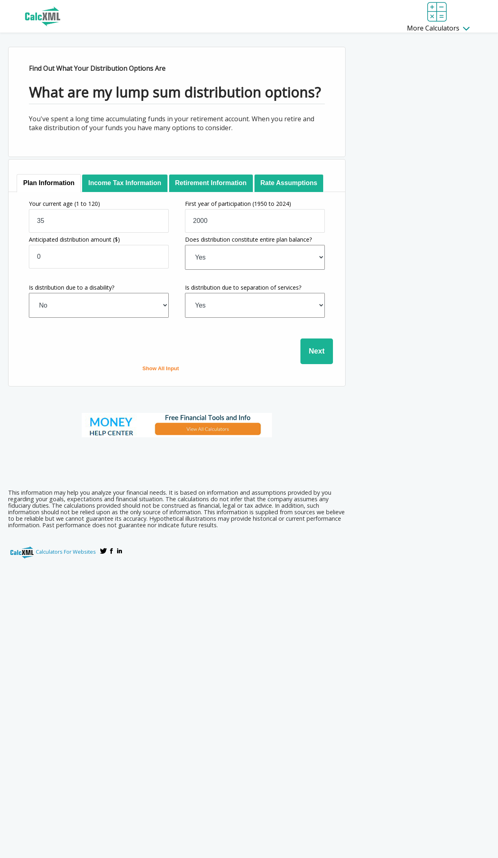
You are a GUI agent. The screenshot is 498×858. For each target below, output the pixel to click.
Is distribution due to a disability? (71, 287)
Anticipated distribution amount (74, 239)
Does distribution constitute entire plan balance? (248, 239)
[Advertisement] (177, 460)
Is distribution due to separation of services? (243, 287)
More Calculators (438, 28)
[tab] (49, 183)
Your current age (64, 203)
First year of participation (238, 203)
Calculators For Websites (66, 551)
